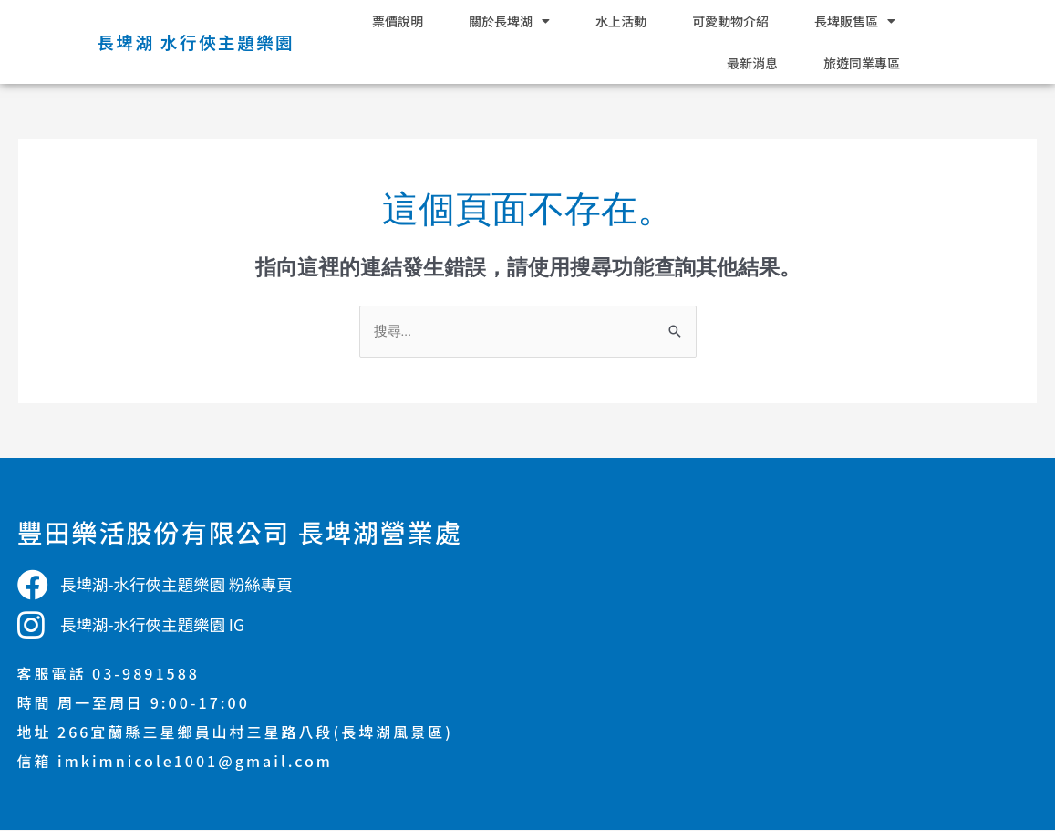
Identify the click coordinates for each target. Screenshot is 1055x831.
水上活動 (620, 21)
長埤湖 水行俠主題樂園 (191, 41)
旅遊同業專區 (861, 63)
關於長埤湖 (509, 20)
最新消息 (752, 63)
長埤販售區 (854, 20)
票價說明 (397, 21)
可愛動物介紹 (730, 21)
